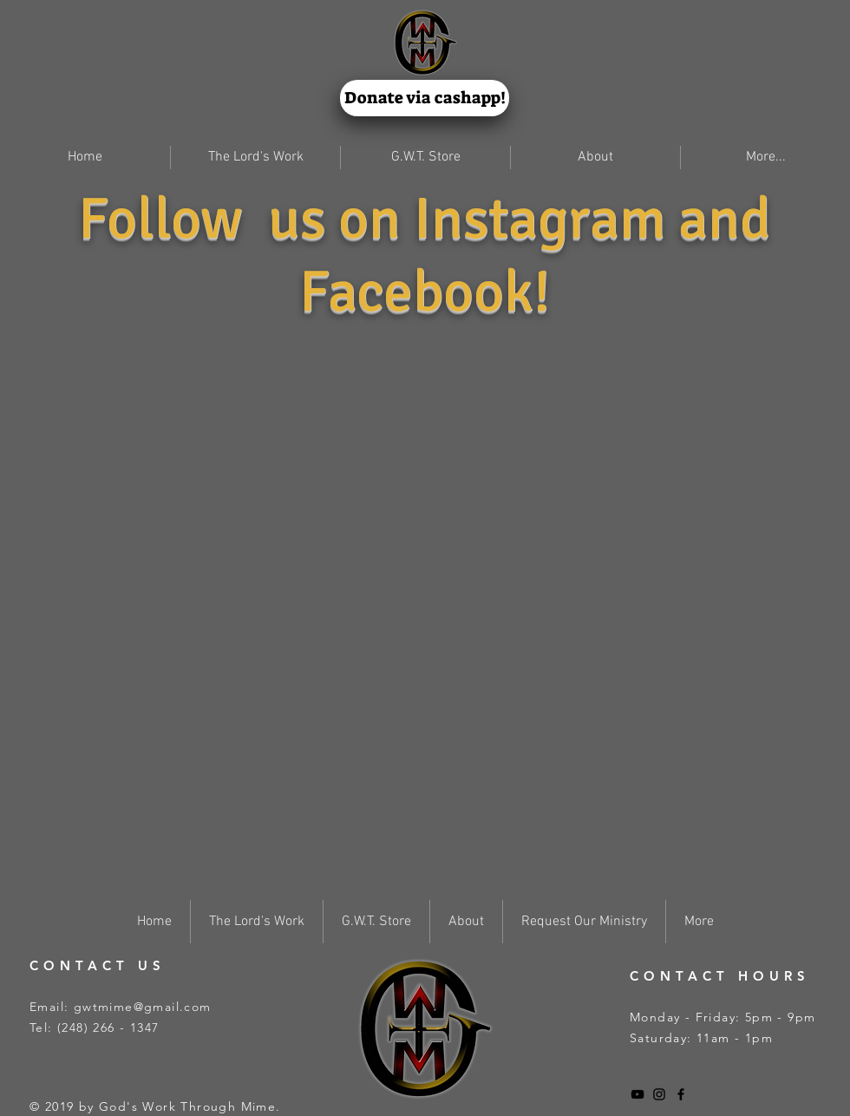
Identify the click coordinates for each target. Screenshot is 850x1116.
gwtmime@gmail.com (143, 1006)
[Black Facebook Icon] (681, 1094)
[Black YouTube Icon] (637, 1094)
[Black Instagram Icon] (659, 1094)
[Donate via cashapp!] (424, 98)
